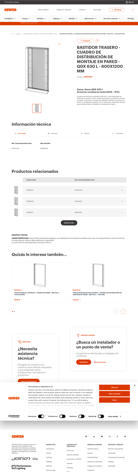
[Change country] (130, 2)
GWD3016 (30, 201)
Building (40, 18)
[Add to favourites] (99, 40)
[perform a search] (133, 10)
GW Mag (130, 18)
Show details (113, 468)
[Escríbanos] (83, 350)
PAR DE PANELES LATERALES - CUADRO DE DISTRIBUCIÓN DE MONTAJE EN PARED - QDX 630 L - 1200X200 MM (83, 294)
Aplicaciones (89, 18)
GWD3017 (29, 212)
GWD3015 (29, 190)
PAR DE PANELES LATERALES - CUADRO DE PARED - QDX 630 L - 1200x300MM (24, 294)
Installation (8, 18)
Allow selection (114, 445)
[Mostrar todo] (69, 222)
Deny (115, 451)
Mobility (72, 18)
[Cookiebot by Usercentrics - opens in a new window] (14, 467)
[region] (69, 147)
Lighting (56, 18)
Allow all (114, 439)
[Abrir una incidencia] (29, 369)
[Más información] (101, 351)
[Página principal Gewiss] (10, 9)
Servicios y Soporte (111, 18)
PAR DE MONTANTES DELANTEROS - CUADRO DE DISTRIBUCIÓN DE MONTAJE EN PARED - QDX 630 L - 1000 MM (54, 294)
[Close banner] (134, 437)
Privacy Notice (81, 459)
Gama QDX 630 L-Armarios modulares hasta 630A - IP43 (40, 33)
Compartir (87, 41)
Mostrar (17, 299)
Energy (24, 18)
